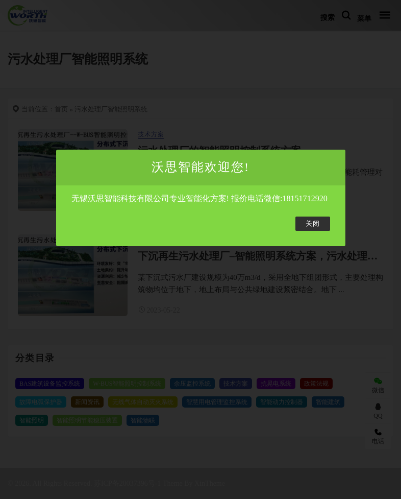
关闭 (313, 223)
